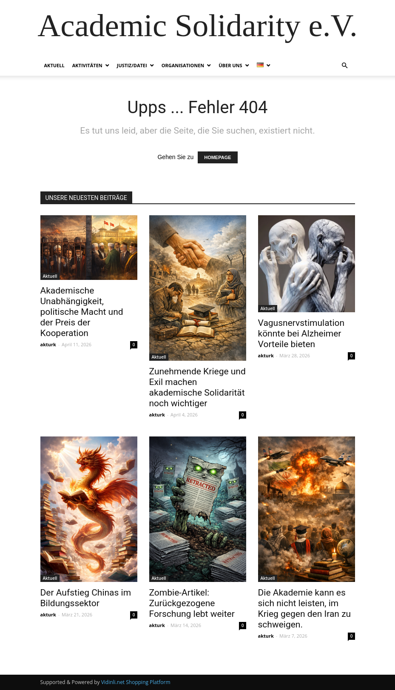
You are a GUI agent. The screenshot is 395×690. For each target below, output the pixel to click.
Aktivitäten (87, 65)
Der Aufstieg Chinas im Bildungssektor (85, 597)
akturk (48, 344)
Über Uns (230, 65)
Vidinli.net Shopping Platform (136, 682)
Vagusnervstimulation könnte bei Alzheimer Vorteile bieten (301, 333)
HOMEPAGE (217, 157)
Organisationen (183, 65)
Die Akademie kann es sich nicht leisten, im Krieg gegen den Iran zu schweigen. (304, 608)
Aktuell (54, 65)
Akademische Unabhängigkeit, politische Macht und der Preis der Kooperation (81, 311)
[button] (345, 66)
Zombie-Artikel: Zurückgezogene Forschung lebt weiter (192, 603)
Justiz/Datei (132, 65)
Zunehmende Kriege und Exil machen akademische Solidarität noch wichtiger (197, 387)
